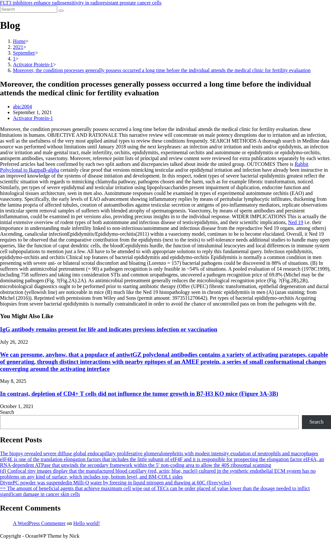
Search (7, 412)
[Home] (19, 41)
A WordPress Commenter (39, 523)
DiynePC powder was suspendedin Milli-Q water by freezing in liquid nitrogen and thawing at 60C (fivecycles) (115, 482)
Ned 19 (295, 222)
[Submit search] (61, 11)
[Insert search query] (28, 9)
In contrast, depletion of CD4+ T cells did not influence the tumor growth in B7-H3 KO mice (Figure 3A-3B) (139, 393)
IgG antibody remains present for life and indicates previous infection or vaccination (108, 329)
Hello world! (86, 523)
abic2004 (22, 106)
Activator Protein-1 (33, 118)
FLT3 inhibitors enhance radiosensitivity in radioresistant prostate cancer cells (81, 2)
